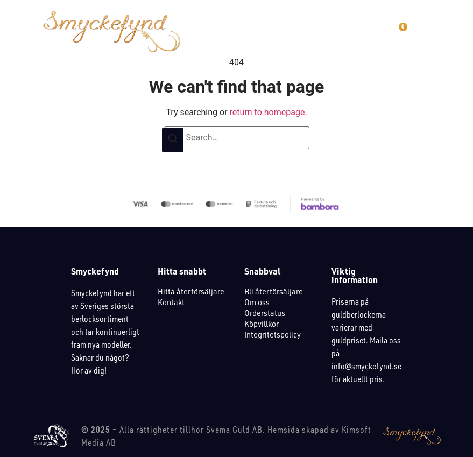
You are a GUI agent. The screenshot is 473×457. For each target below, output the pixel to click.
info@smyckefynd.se (366, 366)
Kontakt (171, 302)
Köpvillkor (261, 324)
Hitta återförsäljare (191, 291)
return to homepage (267, 112)
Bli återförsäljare (273, 291)
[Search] (172, 140)
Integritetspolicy (272, 334)
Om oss (257, 302)
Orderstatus (264, 313)
